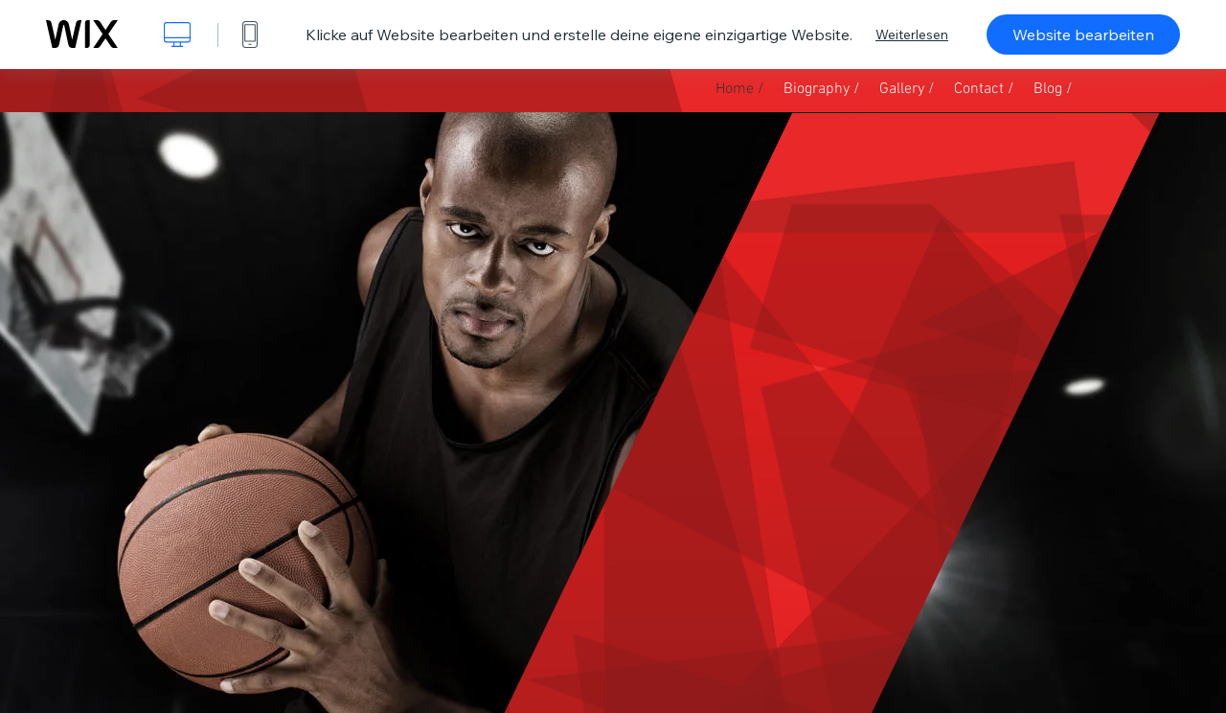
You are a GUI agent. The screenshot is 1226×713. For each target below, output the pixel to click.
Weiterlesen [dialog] (911, 34)
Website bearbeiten (1083, 34)
